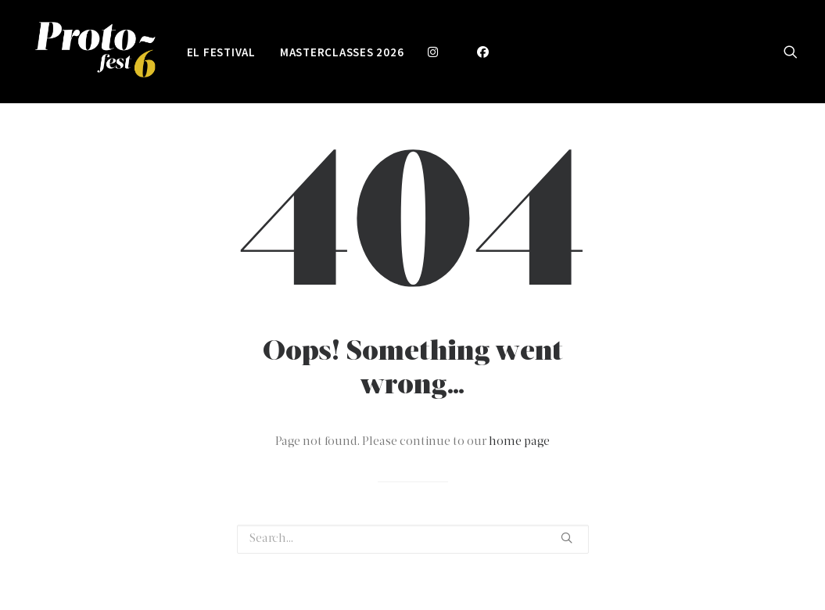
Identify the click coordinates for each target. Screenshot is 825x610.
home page (519, 442)
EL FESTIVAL (221, 52)
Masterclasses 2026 (342, 52)
